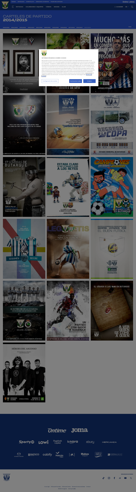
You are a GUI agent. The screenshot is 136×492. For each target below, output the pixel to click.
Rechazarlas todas (75, 81)
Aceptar (89, 81)
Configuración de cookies (50, 81)
